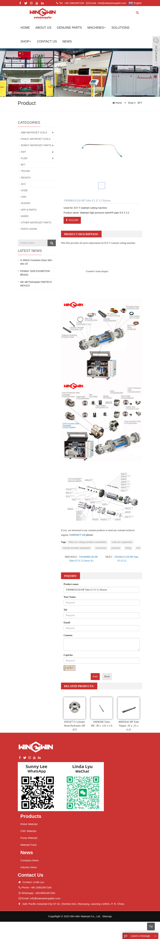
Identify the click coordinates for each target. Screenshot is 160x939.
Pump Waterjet (28, 837)
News (67, 41)
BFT (139, 102)
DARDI (25, 215)
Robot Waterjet (29, 824)
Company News (29, 860)
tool (138, 548)
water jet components (122, 542)
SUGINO (25, 202)
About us (43, 27)
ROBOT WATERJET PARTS (36, 145)
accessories (100, 548)
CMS (23, 196)
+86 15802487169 (74, 3)
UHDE (24, 190)
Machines (96, 27)
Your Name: (70, 597)
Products (30, 816)
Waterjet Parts (28, 844)
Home (25, 27)
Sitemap (107, 916)
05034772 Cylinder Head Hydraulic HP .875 (74, 725)
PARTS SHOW (29, 228)
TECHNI (25, 170)
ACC (23, 183)
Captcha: (68, 655)
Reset (107, 676)
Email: (67, 622)
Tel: (66, 609)
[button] (105, 27)
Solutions (120, 27)
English (135, 3)
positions (115, 548)
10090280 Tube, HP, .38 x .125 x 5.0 (102, 725)
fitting (128, 548)
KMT (23, 151)
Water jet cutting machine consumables (88, 542)
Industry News (28, 867)
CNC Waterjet (28, 830)
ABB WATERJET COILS (34, 132)
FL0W (24, 158)
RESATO (26, 177)
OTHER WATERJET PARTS (36, 222)
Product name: (71, 584)
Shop (26, 41)
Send (95, 676)
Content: (68, 635)
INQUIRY (72, 220)
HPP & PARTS (29, 209)
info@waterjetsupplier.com (111, 3)
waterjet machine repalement (76, 548)
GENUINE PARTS (69, 27)
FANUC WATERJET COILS (35, 139)
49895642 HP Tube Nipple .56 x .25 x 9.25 (128, 725)
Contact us (47, 41)
